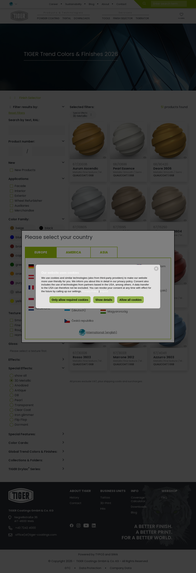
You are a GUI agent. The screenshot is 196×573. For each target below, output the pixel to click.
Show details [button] (103, 299)
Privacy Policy (90, 291)
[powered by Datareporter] (156, 270)
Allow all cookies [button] (130, 299)
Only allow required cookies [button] (70, 299)
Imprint (104, 291)
